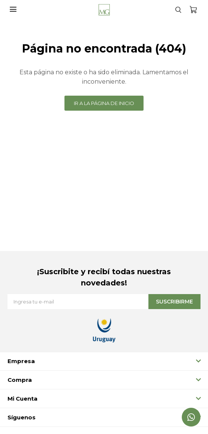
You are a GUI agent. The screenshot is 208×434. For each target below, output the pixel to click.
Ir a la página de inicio (104, 103)
